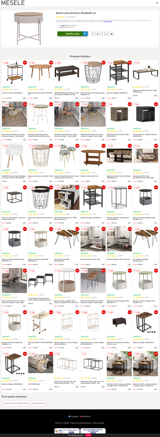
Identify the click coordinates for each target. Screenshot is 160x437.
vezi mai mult (107, 22)
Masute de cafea (38, 403)
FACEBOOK (73, 416)
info (24, 98)
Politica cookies (98, 423)
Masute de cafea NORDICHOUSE (16, 403)
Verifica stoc (77, 33)
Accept (88, 435)
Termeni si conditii (62, 423)
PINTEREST (85, 416)
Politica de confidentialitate (80, 423)
